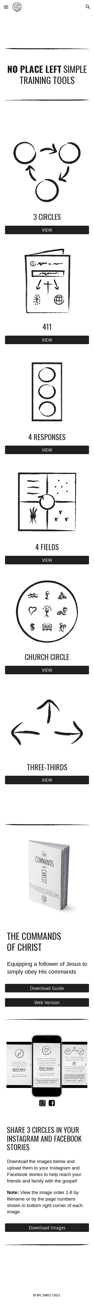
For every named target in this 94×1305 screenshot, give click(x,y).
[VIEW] (47, 230)
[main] (47, 74)
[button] (6, 7)
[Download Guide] (47, 988)
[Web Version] (47, 1002)
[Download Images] (47, 1228)
